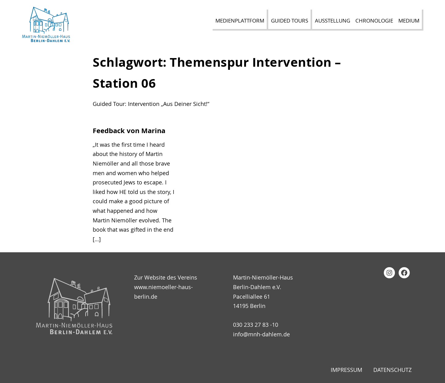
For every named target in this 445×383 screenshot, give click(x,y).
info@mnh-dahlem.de (261, 334)
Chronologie (374, 20)
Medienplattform (239, 20)
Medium (408, 20)
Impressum (346, 369)
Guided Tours (289, 20)
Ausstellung (332, 20)
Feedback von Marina (129, 130)
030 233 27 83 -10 (255, 324)
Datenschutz (392, 369)
